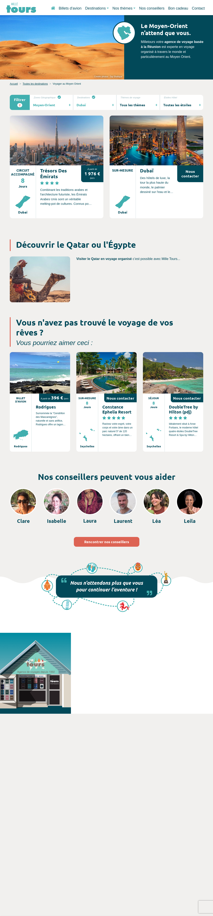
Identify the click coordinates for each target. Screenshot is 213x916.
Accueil (14, 83)
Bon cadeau (178, 8)
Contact (198, 8)
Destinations (95, 8)
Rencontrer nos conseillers (106, 542)
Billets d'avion (70, 8)
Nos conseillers (152, 8)
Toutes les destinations (35, 83)
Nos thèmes (123, 8)
